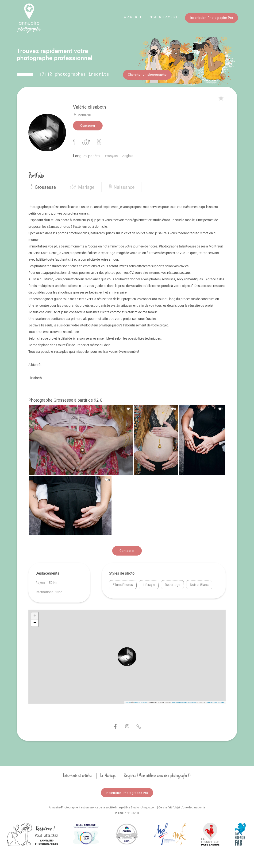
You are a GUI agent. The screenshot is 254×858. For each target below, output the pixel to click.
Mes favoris (165, 17)
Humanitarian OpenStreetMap (184, 701)
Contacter (87, 124)
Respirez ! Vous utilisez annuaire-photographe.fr (157, 773)
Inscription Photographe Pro (211, 18)
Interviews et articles (77, 773)
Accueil (134, 17)
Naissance (122, 185)
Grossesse (43, 185)
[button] (127, 655)
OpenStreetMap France (215, 701)
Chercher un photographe (147, 74)
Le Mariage (108, 773)
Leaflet (128, 701)
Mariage (82, 185)
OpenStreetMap (140, 701)
